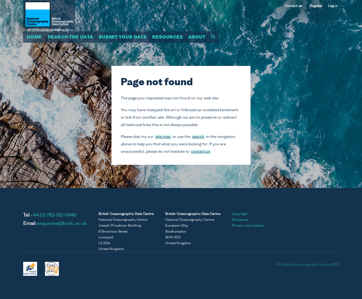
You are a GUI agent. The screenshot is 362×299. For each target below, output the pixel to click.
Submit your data (123, 37)
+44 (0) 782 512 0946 (53, 215)
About (197, 37)
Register (316, 6)
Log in (333, 6)
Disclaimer (240, 219)
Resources (167, 37)
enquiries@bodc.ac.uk (62, 223)
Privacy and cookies (248, 225)
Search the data (70, 37)
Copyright (240, 214)
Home (34, 37)
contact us (200, 152)
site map (163, 137)
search (198, 137)
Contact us (293, 6)
